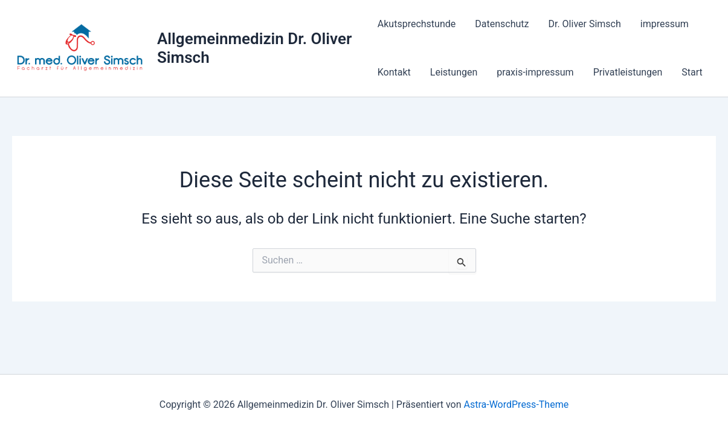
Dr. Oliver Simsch (584, 24)
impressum (664, 24)
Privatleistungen (628, 72)
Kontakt (394, 72)
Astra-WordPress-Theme (516, 404)
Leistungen (453, 72)
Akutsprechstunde (417, 24)
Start (691, 72)
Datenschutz (502, 24)
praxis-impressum (535, 72)
